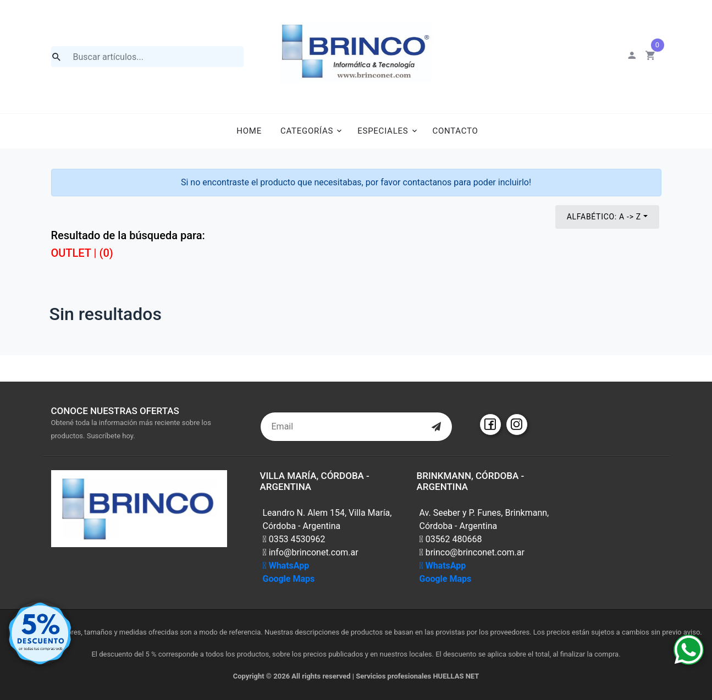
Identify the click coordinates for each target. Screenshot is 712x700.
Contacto (455, 131)
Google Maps (289, 579)
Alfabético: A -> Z (604, 216)
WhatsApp (286, 565)
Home (249, 131)
